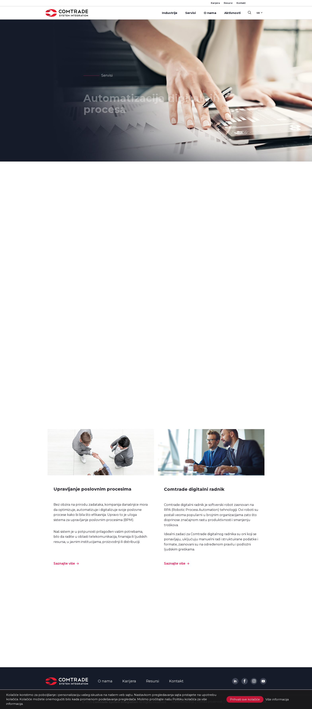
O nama (105, 681)
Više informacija (277, 699)
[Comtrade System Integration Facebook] (244, 681)
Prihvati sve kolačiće (245, 699)
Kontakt (241, 3)
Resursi (228, 3)
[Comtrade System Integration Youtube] (263, 681)
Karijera (215, 3)
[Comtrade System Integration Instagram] (254, 681)
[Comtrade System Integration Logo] (67, 681)
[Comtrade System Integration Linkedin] (235, 681)
